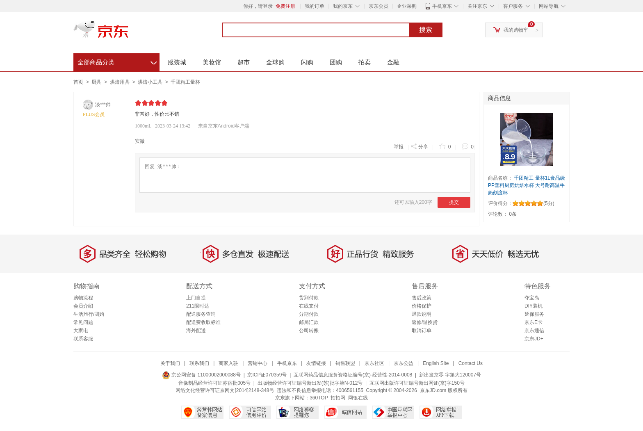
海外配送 (196, 330)
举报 (399, 147)
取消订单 (421, 330)
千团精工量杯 (185, 82)
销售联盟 (345, 363)
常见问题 (83, 322)
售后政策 (421, 298)
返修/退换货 (425, 322)
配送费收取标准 (203, 322)
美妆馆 (212, 62)
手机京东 (442, 6)
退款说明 (421, 314)
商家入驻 (228, 363)
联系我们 (199, 363)
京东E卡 (533, 322)
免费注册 (285, 6)
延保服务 (534, 314)
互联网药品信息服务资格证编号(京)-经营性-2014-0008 (353, 375)
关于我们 (170, 363)
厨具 (97, 82)
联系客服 (83, 339)
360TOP (319, 398)
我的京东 (343, 6)
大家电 (80, 330)
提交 (454, 202)
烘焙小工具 (151, 82)
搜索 (425, 30)
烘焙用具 (120, 82)
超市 (243, 62)
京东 (128, 33)
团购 (336, 62)
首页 (78, 82)
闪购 (307, 62)
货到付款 (309, 298)
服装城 (177, 62)
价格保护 (421, 306)
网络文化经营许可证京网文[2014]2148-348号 (225, 390)
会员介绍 (83, 306)
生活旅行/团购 (88, 314)
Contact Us (470, 363)
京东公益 (403, 363)
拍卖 (364, 62)
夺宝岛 (531, 298)
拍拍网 (338, 398)
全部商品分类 (117, 61)
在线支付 (309, 306)
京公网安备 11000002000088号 (201, 375)
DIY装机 (533, 306)
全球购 (275, 62)
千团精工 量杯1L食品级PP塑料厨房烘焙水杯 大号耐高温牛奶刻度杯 (526, 185)
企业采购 (407, 6)
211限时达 (197, 306)
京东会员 (378, 6)
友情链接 (316, 363)
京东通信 (534, 330)
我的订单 (314, 6)
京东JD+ (533, 339)
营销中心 (257, 363)
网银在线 (358, 398)
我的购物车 (516, 30)
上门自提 (196, 298)
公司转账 (309, 330)
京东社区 (374, 363)
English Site (436, 363)
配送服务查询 (201, 314)
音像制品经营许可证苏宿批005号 (214, 383)
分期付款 (309, 314)
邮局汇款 (309, 322)
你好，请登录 (258, 6)
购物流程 (83, 298)
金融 (393, 62)
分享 (419, 146)
